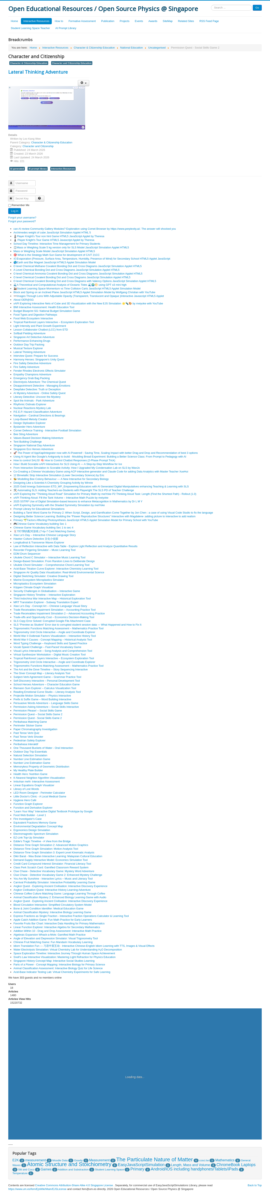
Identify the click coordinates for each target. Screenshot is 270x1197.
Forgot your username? (22, 217)
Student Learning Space (109, 1169)
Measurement (99, 1160)
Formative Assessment (82, 21)
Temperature (20, 1173)
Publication (107, 21)
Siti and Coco (26, 1169)
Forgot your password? (22, 221)
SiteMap (168, 21)
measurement (35, 1160)
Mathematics (224, 1160)
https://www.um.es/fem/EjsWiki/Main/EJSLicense (37, 1189)
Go (257, 7)
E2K (15, 1160)
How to (59, 21)
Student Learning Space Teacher (30, 28)
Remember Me (20, 205)
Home (14, 21)
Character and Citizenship (38, 146)
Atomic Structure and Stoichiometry (69, 1164)
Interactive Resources (36, 21)
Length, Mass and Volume (190, 1165)
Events (139, 21)
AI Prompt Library (65, 28)
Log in (14, 210)
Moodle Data (60, 1160)
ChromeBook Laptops (236, 1164)
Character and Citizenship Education (72, 63)
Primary (137, 1169)
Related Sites (186, 21)
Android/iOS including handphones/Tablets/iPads (194, 1169)
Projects (124, 21)
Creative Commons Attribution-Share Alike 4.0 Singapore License (74, 1185)
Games (46, 1169)
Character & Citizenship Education (28, 63)
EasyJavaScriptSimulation (141, 1164)
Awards (152, 21)
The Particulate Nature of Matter (154, 1159)
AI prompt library (37, 168)
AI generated (17, 168)
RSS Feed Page (209, 21)
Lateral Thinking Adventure (38, 72)
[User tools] (83, 83)
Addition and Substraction (73, 1169)
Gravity (78, 1160)
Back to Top (255, 1185)
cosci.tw (204, 1160)
